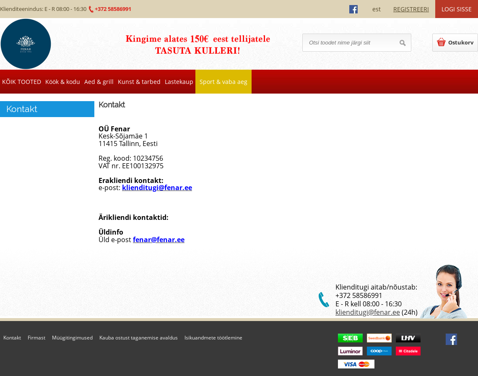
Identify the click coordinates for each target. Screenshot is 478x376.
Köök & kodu (62, 82)
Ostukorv (455, 42)
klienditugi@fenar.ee (367, 312)
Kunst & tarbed (139, 82)
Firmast (36, 337)
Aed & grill (99, 82)
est (376, 9)
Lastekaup (179, 82)
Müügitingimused (72, 337)
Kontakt (12, 337)
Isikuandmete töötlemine (213, 337)
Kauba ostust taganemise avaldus (138, 337)
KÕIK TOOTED (21, 82)
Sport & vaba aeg (223, 82)
